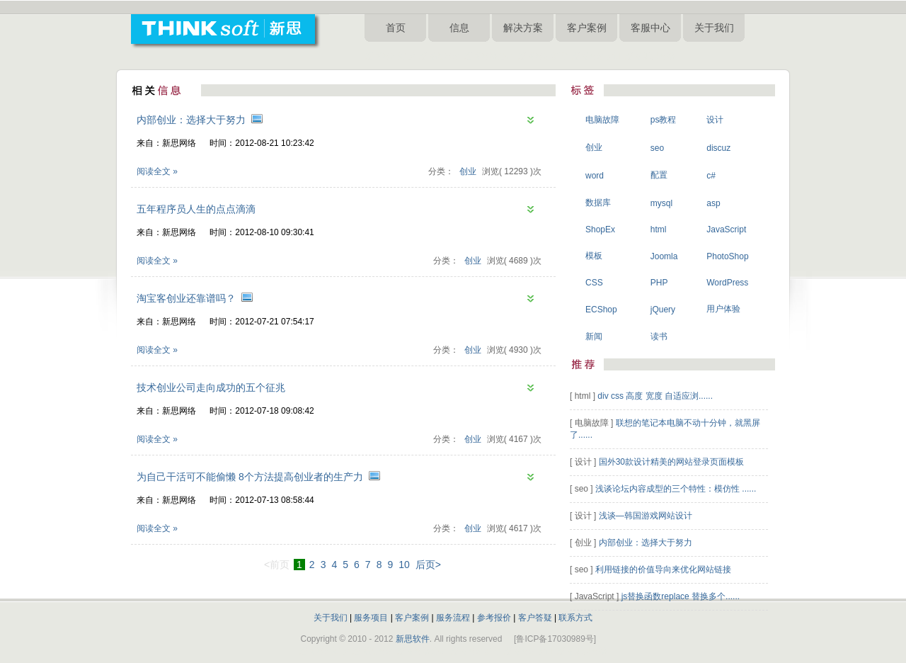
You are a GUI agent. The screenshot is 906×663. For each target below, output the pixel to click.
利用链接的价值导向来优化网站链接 (663, 569)
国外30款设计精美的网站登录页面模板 (671, 462)
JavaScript (726, 229)
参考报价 (494, 618)
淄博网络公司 (489, 56)
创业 (467, 171)
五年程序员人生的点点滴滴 (196, 209)
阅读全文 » (157, 171)
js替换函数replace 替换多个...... (680, 596)
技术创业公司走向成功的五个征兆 (211, 387)
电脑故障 (602, 120)
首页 (396, 27)
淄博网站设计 (596, 56)
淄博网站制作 (542, 56)
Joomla (664, 256)
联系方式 (575, 618)
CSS (594, 283)
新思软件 (413, 639)
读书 (658, 336)
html (658, 229)
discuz (718, 148)
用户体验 (723, 309)
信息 (459, 27)
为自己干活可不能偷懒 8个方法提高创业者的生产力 (250, 476)
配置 (658, 175)
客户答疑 (535, 618)
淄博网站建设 (390, 56)
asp (713, 203)
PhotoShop (727, 256)
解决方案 (523, 27)
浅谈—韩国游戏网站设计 (645, 516)
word (594, 176)
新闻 (593, 336)
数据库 (598, 203)
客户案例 (587, 27)
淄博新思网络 (649, 56)
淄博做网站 (439, 56)
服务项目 (371, 618)
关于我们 (714, 27)
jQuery (662, 309)
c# (711, 176)
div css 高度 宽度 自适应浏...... (655, 396)
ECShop (601, 309)
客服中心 (650, 27)
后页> (428, 564)
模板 (593, 256)
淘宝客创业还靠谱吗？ (186, 298)
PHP (659, 283)
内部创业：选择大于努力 (191, 119)
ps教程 (663, 120)
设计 (714, 120)
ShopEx (600, 229)
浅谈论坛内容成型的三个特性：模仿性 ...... (675, 489)
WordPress (727, 283)
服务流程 (453, 618)
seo (657, 148)
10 (404, 564)
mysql (661, 203)
